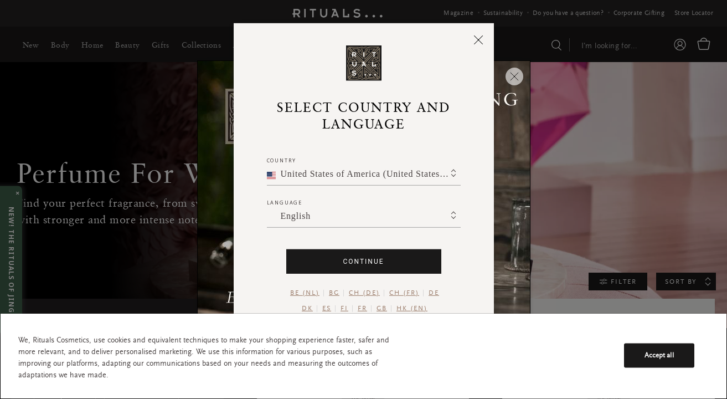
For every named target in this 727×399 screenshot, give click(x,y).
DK (307, 308)
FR (362, 308)
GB (382, 308)
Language (284, 202)
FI (344, 308)
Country (282, 160)
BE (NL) (304, 293)
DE (434, 293)
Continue (363, 261)
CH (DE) (364, 293)
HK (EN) (411, 308)
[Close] (479, 39)
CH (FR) (404, 293)
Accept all (659, 355)
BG (334, 293)
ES (326, 308)
